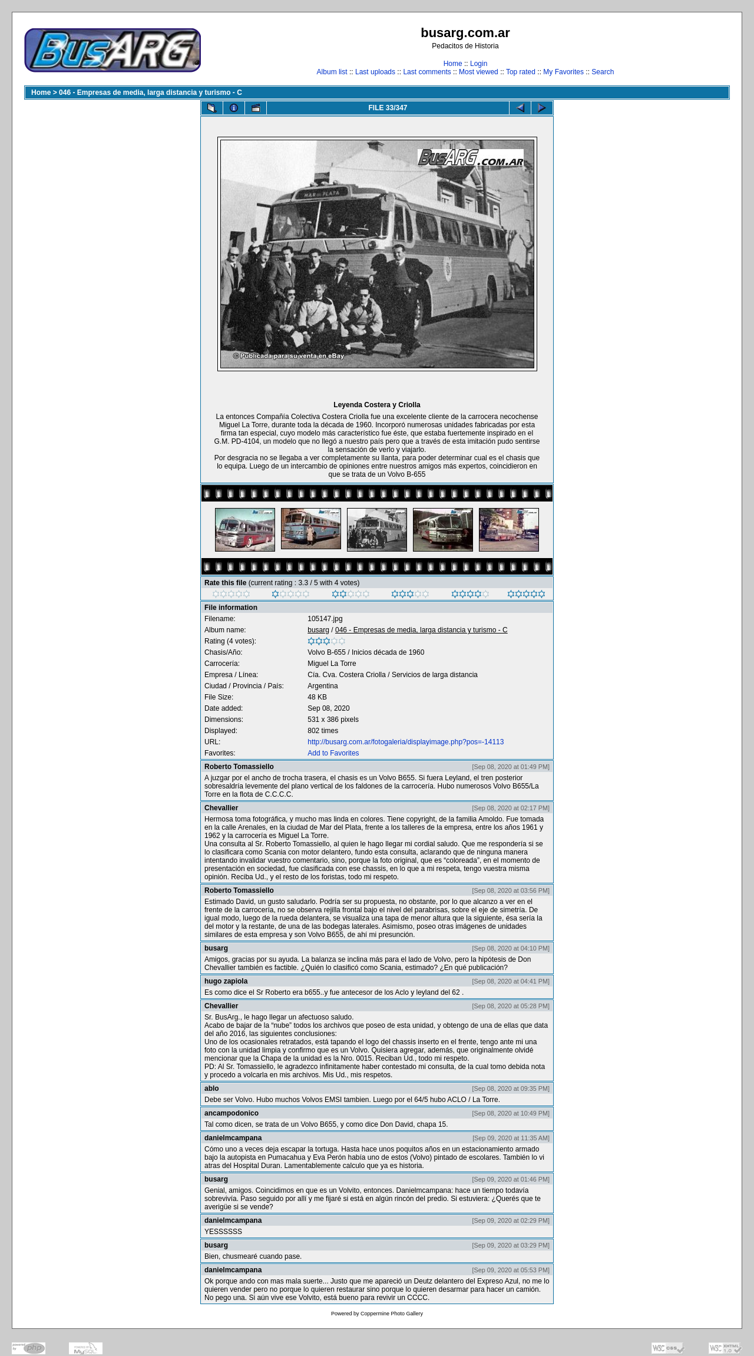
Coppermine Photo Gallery (392, 1314)
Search (602, 72)
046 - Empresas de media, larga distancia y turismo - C (150, 92)
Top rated (520, 72)
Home (453, 64)
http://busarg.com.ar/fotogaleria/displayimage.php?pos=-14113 (405, 742)
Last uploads (375, 72)
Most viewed (478, 72)
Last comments (427, 72)
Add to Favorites (333, 753)
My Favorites (563, 72)
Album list (332, 72)
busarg (318, 630)
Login (478, 64)
